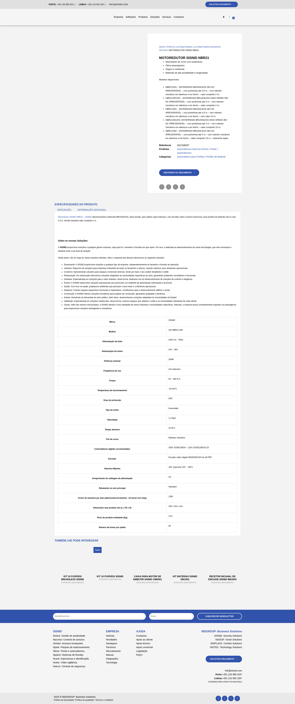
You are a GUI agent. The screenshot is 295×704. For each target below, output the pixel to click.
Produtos (143, 17)
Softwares (131, 17)
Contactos (179, 17)
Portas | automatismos (179, 47)
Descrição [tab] (64, 209)
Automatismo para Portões (191, 156)
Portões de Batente (216, 156)
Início (162, 47)
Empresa (118, 17)
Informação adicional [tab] (92, 209)
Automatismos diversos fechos (192, 149)
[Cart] (240, 17)
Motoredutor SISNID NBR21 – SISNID (75, 217)
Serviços (166, 17)
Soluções (155, 17)
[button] (223, 17)
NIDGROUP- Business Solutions (222, 631)
